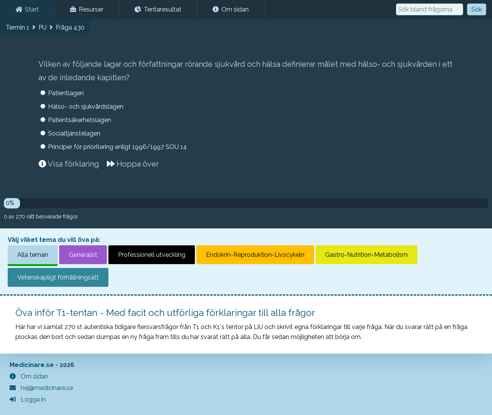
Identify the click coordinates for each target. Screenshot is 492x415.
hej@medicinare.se (41, 388)
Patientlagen (66, 93)
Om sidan (231, 9)
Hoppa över (133, 164)
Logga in (28, 399)
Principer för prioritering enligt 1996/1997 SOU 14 (117, 146)
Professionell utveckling (151, 254)
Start (27, 9)
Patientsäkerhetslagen (79, 120)
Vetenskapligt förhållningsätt (58, 277)
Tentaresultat (158, 9)
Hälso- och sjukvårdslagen (85, 106)
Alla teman (32, 254)
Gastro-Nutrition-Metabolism (366, 254)
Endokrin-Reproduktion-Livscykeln (255, 254)
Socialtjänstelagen (74, 133)
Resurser (86, 9)
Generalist (83, 254)
